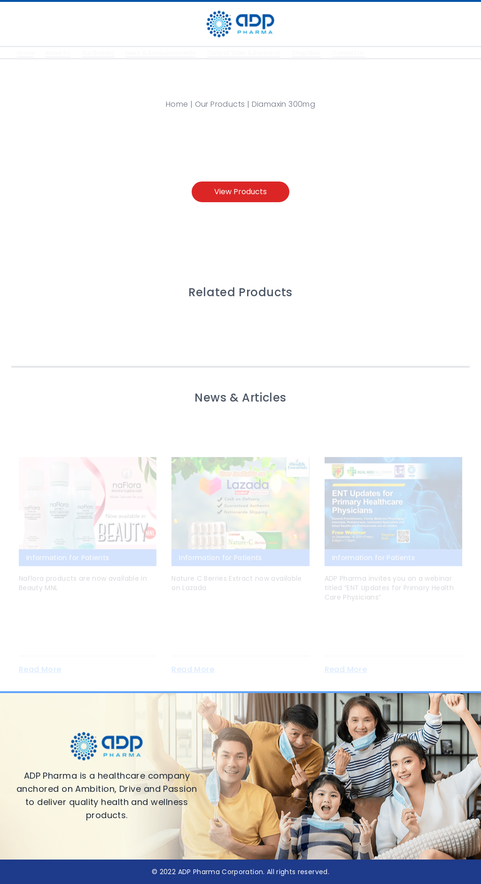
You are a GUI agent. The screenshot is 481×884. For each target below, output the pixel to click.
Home (26, 53)
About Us (59, 53)
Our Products (220, 104)
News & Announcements (168, 53)
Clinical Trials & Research (256, 53)
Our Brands (102, 53)
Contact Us (366, 53)
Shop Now (322, 53)
